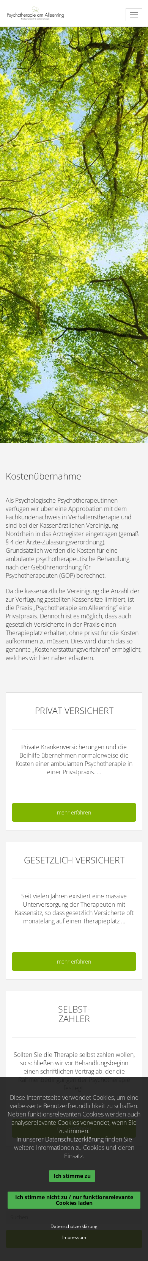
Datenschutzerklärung (74, 1139)
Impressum (74, 1237)
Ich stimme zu (72, 1175)
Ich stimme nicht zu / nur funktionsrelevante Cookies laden (74, 1199)
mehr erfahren (74, 812)
